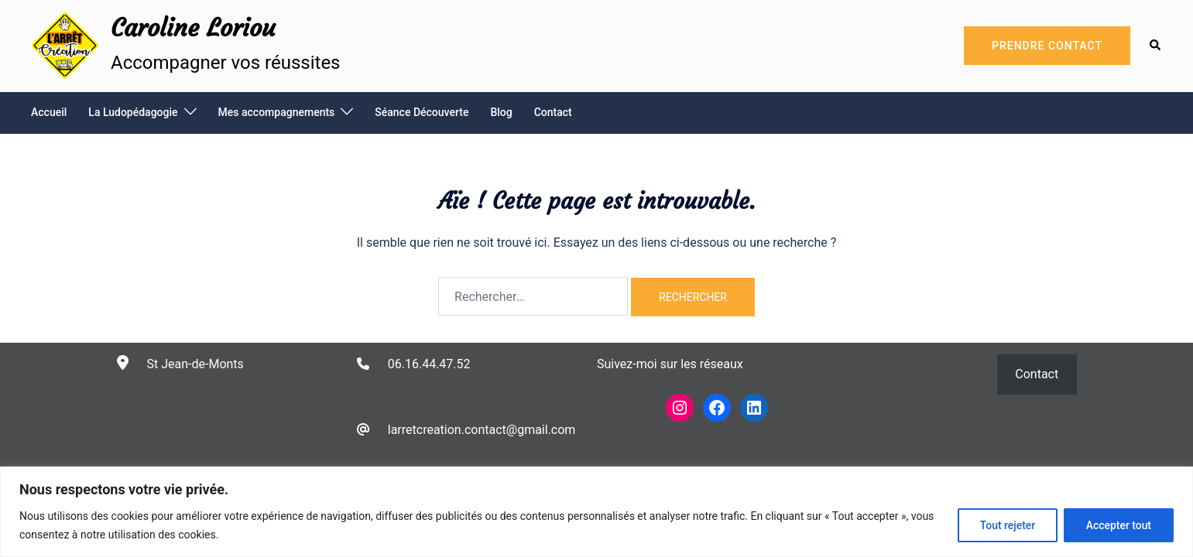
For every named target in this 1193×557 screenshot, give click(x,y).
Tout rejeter (1006, 525)
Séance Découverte (421, 112)
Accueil (49, 112)
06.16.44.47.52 (429, 364)
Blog (501, 112)
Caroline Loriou (193, 27)
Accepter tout (1118, 525)
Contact (553, 112)
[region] (596, 511)
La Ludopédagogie (132, 112)
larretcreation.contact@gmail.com (482, 429)
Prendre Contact (1047, 45)
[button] (1156, 45)
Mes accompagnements (276, 112)
